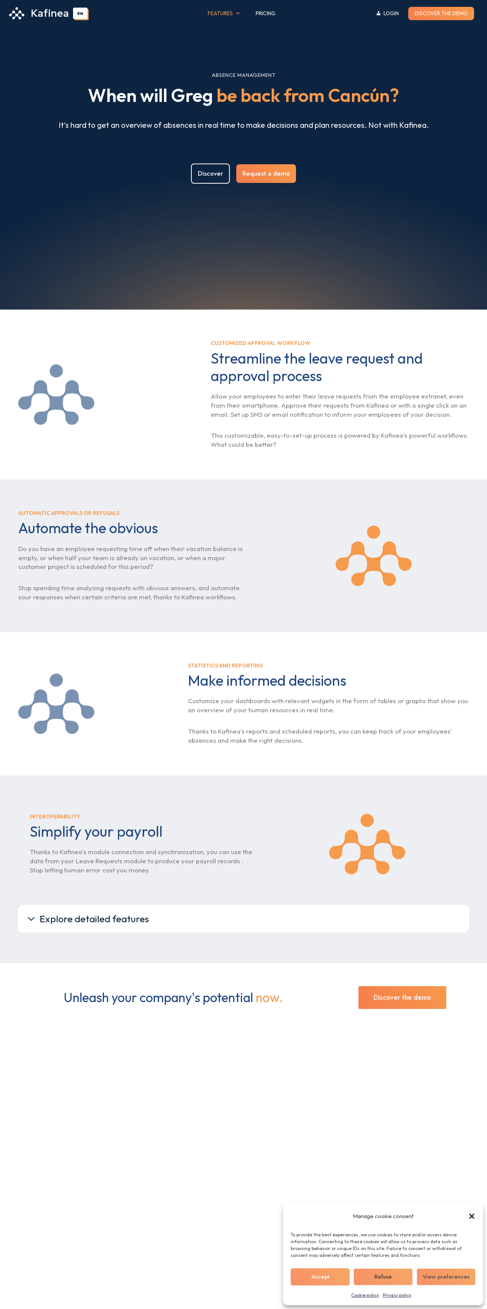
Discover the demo (441, 13)
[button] (472, 1216)
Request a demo (266, 175)
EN (80, 13)
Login (391, 13)
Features (224, 13)
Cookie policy (365, 1295)
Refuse (383, 1276)
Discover (210, 175)
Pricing (265, 13)
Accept (320, 1276)
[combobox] (80, 13)
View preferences (446, 1276)
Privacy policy (397, 1295)
